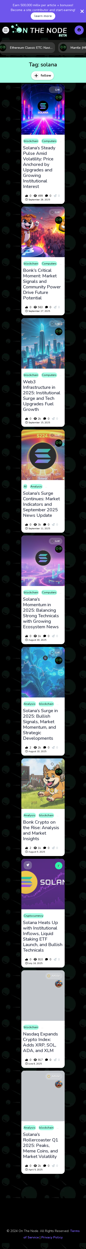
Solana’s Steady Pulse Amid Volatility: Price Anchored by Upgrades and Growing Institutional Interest (39, 167)
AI (25, 486)
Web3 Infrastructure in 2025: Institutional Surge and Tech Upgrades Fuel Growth (41, 395)
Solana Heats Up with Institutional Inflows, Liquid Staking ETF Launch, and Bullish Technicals (42, 936)
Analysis (36, 486)
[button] (5, 30)
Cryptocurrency (33, 916)
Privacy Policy (52, 1237)
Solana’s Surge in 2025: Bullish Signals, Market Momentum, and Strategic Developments (40, 724)
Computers (49, 141)
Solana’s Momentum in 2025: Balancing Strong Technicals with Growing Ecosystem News (41, 613)
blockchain (31, 141)
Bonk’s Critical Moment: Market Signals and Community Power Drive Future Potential (42, 284)
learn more (43, 16)
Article (53, 976)
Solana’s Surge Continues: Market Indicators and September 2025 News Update (41, 504)
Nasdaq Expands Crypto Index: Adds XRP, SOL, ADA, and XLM (40, 1042)
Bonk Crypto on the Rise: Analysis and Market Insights (41, 830)
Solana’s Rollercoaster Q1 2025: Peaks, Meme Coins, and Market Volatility (40, 1145)
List (55, 89)
